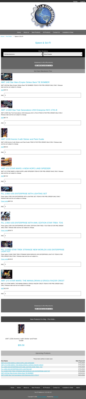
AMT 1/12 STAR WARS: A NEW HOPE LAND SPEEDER (25, 168)
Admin (78, 387)
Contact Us (56, 32)
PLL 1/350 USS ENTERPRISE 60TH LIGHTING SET (24, 193)
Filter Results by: (43, 51)
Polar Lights (4, 201)
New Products (36, 32)
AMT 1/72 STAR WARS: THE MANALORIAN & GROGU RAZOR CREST (32, 281)
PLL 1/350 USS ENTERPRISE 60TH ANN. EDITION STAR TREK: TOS (32, 223)
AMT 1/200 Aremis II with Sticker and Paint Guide (22, 139)
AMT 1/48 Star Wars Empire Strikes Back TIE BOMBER (25, 82)
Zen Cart (56, 396)
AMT (2, 90)
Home (75, 1)
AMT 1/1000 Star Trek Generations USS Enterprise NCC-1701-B (29, 110)
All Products (46, 32)
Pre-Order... (9, 36)
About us (26, 32)
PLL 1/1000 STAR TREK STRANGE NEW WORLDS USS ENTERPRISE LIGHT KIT (32, 250)
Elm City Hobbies (41, 396)
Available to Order (68, 32)
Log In (82, 1)
